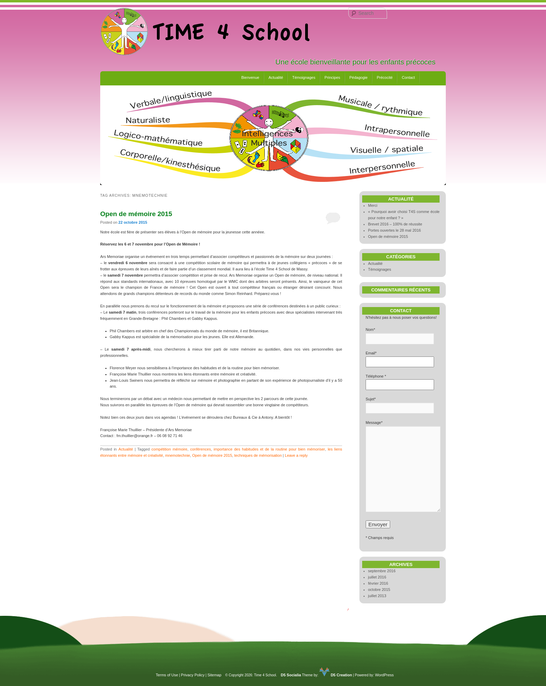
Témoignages (304, 77)
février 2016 (378, 583)
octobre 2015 (379, 589)
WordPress (384, 675)
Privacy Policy (193, 675)
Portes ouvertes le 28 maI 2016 (394, 230)
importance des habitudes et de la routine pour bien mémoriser (269, 449)
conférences (200, 449)
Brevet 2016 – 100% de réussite (395, 224)
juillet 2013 (377, 596)
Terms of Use (167, 675)
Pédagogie (358, 77)
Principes (332, 77)
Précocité (385, 77)
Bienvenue (250, 77)
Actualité (276, 77)
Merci (372, 205)
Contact (408, 77)
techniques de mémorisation (258, 455)
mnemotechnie (177, 455)
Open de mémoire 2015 (136, 213)
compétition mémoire (169, 449)
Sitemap (214, 675)
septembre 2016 (382, 571)
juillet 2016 (377, 577)
